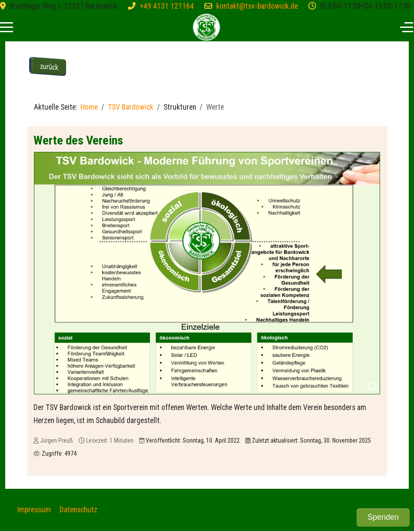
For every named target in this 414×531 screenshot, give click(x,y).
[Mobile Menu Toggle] (6, 27)
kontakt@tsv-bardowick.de (257, 6)
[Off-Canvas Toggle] (406, 27)
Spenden (383, 517)
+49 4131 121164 (167, 6)
